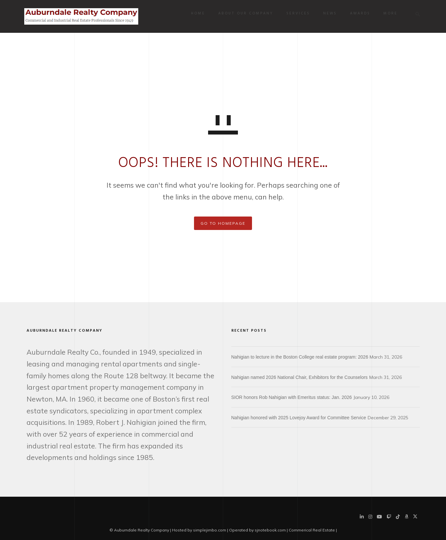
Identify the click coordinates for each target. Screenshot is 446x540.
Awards (358, 13)
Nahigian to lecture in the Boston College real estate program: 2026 (299, 357)
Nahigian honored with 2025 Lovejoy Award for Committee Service (298, 417)
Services (296, 13)
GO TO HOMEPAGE (223, 223)
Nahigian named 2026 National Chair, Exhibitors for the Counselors (299, 377)
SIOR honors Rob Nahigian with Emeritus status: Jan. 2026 (291, 397)
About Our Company (243, 13)
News (328, 13)
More (388, 13)
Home (196, 13)
